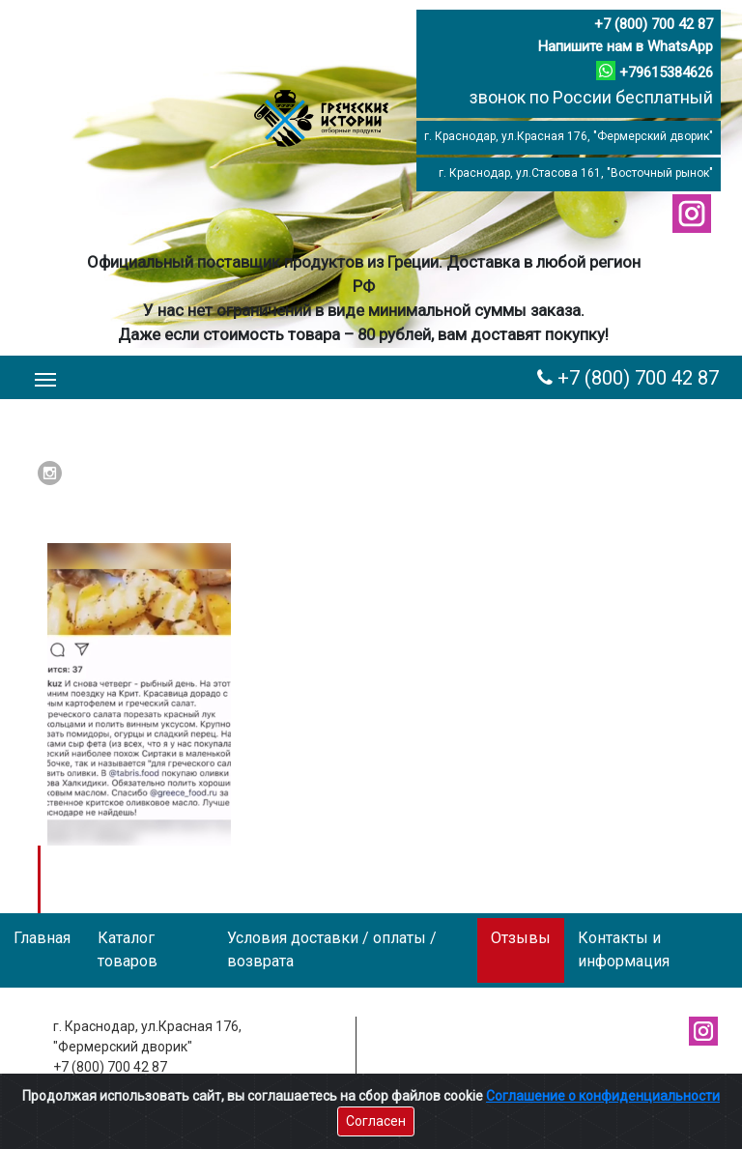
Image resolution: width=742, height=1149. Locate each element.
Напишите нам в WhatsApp (625, 46)
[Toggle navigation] (45, 377)
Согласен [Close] (376, 1121)
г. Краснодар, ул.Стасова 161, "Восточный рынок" (576, 173)
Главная (42, 938)
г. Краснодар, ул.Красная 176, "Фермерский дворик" (568, 136)
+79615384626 (666, 72)
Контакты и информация (624, 949)
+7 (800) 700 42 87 (653, 24)
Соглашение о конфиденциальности (603, 1096)
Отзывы (521, 938)
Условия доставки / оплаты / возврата (332, 949)
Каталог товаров (127, 949)
